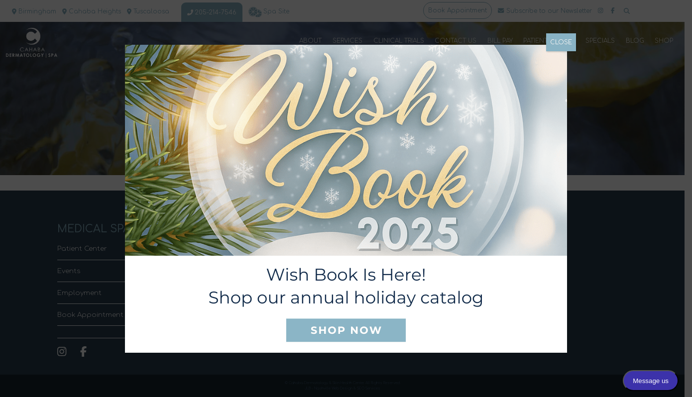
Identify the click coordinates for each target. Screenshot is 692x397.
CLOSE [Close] (561, 42)
